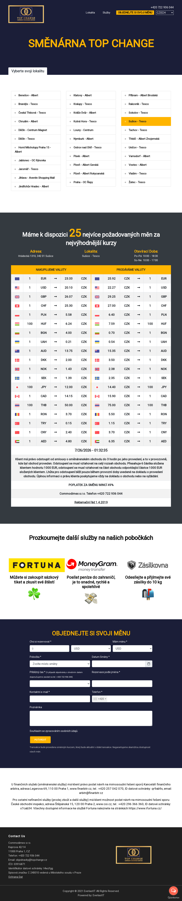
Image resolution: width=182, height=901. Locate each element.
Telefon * (97, 692)
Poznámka (36, 707)
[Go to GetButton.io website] (173, 897)
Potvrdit (40, 739)
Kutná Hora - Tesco (85, 121)
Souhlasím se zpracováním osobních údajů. (54, 731)
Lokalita (90, 12)
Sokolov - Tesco (138, 112)
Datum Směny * (101, 656)
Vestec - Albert (137, 164)
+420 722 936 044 (162, 7)
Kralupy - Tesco (83, 104)
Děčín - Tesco (26, 138)
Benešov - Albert (28, 95)
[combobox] (99, 699)
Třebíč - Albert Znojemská (144, 138)
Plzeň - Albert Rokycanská (89, 173)
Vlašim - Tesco (137, 173)
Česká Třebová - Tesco (32, 112)
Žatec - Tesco (137, 182)
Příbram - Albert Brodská (143, 95)
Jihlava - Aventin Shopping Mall (36, 177)
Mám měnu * (120, 641)
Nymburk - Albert (83, 138)
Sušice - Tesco (137, 121)
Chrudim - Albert (28, 121)
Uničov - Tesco (137, 147)
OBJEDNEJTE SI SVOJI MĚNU (135, 12)
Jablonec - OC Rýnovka (32, 160)
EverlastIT (98, 895)
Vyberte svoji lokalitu (27, 71)
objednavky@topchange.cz (31, 859)
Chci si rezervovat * (40, 641)
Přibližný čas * (56, 674)
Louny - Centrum (83, 130)
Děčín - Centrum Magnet (32, 130)
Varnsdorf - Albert (139, 156)
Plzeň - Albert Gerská (86, 164)
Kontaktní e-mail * (40, 692)
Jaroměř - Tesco (28, 169)
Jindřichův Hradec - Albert (33, 186)
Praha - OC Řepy (83, 182)
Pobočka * (35, 656)
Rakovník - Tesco (139, 104)
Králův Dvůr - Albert (85, 112)
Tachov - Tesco (138, 130)
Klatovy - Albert (83, 95)
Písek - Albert (81, 156)
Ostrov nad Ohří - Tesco (87, 147)
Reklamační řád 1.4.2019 (91, 502)
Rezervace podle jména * (106, 674)
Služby (106, 12)
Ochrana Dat (15, 876)
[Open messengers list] (173, 890)
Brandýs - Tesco (28, 104)
